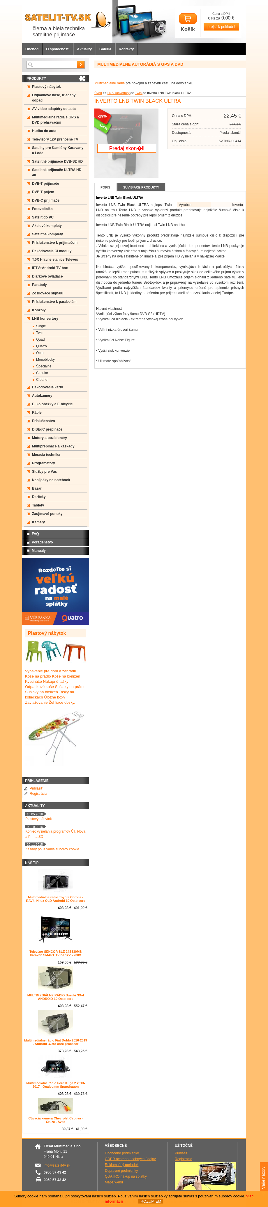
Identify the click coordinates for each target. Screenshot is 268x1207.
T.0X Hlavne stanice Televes (55, 259)
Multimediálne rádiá (109, 83)
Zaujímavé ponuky (47, 514)
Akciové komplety (47, 226)
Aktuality (84, 49)
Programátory (43, 463)
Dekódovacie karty (47, 387)
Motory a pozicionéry (49, 438)
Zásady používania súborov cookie (52, 849)
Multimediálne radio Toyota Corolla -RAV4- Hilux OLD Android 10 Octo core (55, 898)
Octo (39, 353)
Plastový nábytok (46, 87)
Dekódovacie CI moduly (51, 251)
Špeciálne (44, 366)
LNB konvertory (119, 93)
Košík (188, 22)
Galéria (105, 49)
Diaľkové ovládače (47, 276)
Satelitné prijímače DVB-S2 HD (57, 161)
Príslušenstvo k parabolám (54, 302)
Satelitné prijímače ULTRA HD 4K (56, 172)
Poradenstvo (42, 542)
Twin (138, 93)
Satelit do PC (43, 217)
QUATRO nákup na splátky (126, 1176)
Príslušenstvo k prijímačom (54, 243)
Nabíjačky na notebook (51, 480)
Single (41, 326)
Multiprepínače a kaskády (53, 446)
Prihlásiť (36, 788)
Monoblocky (45, 360)
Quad (40, 339)
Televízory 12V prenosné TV (55, 139)
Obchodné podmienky (122, 1153)
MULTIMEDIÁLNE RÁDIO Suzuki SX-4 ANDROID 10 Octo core (55, 996)
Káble (37, 412)
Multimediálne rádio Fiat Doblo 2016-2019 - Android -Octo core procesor (55, 1042)
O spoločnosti (57, 49)
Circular (42, 373)
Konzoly (39, 310)
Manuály (39, 551)
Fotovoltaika (42, 209)
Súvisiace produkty (141, 187)
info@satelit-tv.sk (57, 1165)
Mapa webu (114, 1182)
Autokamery (42, 396)
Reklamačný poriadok (121, 1165)
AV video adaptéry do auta (54, 109)
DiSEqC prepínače (47, 429)
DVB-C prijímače (45, 200)
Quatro (41, 346)
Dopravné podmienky (121, 1171)
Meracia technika (46, 455)
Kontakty (126, 49)
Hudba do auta (44, 131)
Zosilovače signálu (47, 293)
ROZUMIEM (150, 1201)
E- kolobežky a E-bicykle (52, 404)
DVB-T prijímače (45, 184)
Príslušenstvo (43, 421)
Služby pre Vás (44, 472)
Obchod (31, 49)
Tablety (38, 505)
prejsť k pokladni (221, 26)
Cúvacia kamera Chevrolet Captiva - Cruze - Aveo (55, 1120)
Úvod (98, 93)
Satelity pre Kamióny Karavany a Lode (57, 150)
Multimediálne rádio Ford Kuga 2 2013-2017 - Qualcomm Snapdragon (55, 1084)
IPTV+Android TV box (50, 268)
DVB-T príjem (43, 192)
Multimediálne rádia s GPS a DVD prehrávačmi (55, 120)
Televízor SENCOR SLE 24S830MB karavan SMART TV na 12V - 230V (55, 953)
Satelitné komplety (47, 234)
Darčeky (39, 497)
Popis (105, 187)
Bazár (37, 488)
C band (41, 380)
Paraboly (39, 285)
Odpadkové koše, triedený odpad (53, 97)
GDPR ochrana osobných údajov (130, 1159)
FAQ (35, 534)
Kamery (38, 522)
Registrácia (38, 794)
